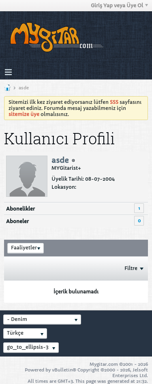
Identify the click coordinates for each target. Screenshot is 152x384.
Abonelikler (20, 209)
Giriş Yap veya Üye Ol (119, 5)
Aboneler (17, 221)
